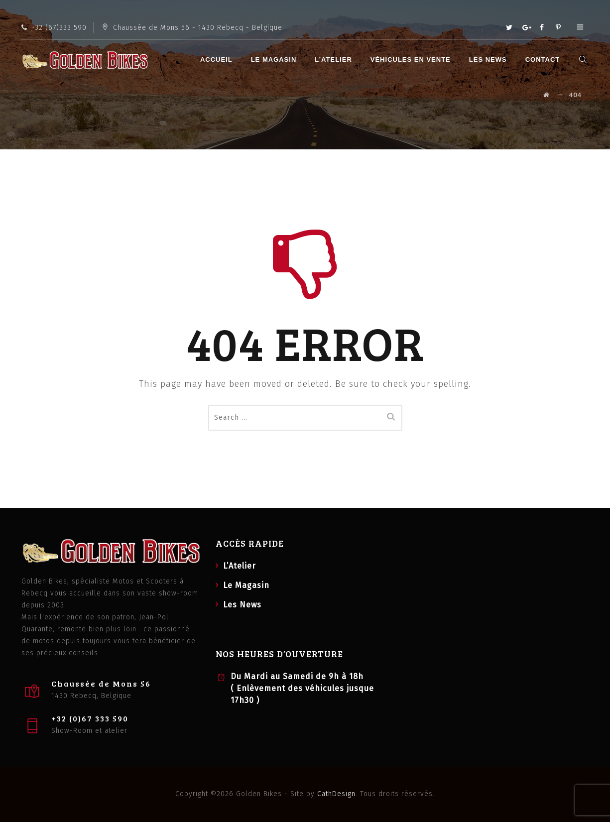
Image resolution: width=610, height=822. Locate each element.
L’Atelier (334, 59)
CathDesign (336, 794)
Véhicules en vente (412, 59)
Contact (544, 59)
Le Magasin (275, 59)
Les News (489, 59)
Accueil (218, 59)
